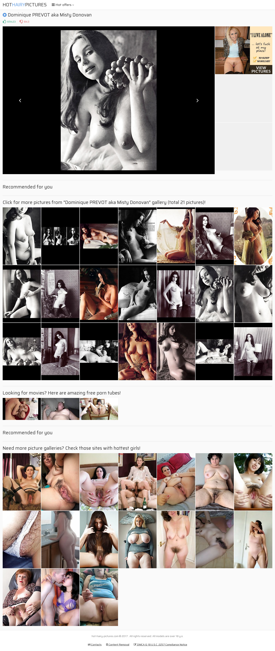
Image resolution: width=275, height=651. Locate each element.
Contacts (95, 644)
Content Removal (117, 644)
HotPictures (25, 4)
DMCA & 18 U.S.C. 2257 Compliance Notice (160, 644)
